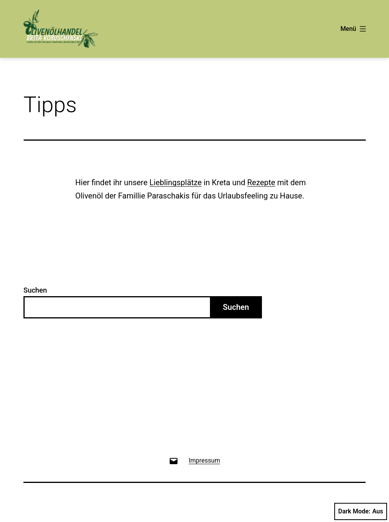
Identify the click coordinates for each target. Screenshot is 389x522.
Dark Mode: (360, 511)
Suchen (35, 290)
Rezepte (261, 182)
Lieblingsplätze (175, 182)
